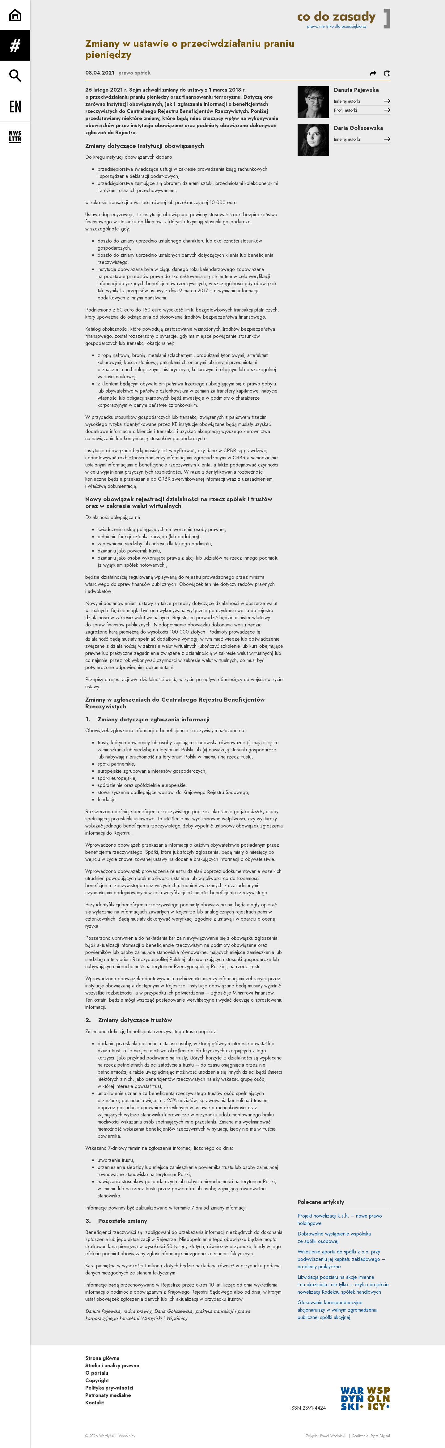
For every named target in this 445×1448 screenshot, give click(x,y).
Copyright (97, 1380)
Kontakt (94, 1402)
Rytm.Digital (380, 1436)
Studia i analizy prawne (112, 1365)
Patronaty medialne (108, 1395)
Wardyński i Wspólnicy (117, 1436)
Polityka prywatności (109, 1387)
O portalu (96, 1373)
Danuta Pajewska (356, 90)
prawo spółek (134, 72)
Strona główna (102, 1358)
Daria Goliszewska (358, 128)
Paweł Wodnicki (332, 1436)
